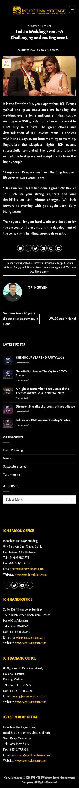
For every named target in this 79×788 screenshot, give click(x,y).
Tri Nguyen (55, 49)
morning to (54, 138)
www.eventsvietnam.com (30, 643)
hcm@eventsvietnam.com (28, 569)
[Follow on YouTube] (22, 585)
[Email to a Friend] (43, 248)
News (7, 458)
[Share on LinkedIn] (58, 248)
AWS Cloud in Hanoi (62, 319)
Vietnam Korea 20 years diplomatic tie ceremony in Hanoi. (20, 318)
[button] (72, 9)
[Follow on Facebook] (7, 585)
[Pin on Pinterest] (50, 248)
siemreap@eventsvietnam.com (31, 755)
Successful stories (39, 26)
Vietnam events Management (49, 267)
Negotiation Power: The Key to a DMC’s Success (41, 374)
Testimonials (11, 474)
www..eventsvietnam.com (31, 574)
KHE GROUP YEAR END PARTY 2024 (40, 358)
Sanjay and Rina (23, 267)
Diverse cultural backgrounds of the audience (45, 407)
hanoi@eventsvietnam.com (28, 637)
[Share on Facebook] (28, 248)
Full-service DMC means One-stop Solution (43, 420)
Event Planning (13, 450)
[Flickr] (29, 585)
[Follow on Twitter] (14, 585)
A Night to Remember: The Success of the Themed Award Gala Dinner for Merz (42, 391)
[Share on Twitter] (35, 248)
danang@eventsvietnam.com (29, 696)
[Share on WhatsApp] (20, 248)
